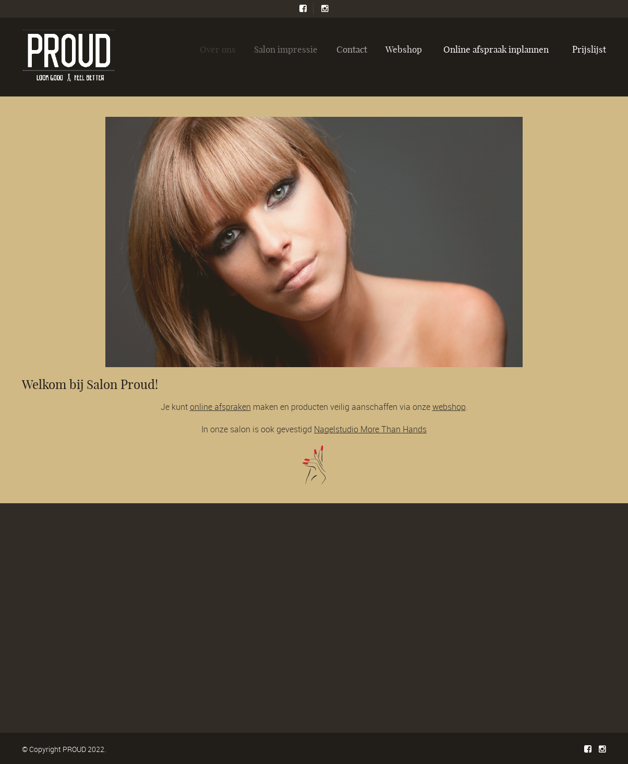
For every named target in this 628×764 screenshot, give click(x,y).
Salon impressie (288, 49)
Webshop (406, 49)
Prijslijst (589, 49)
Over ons (220, 49)
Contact (354, 49)
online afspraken (220, 407)
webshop (449, 407)
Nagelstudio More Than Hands (370, 429)
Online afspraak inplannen (496, 49)
